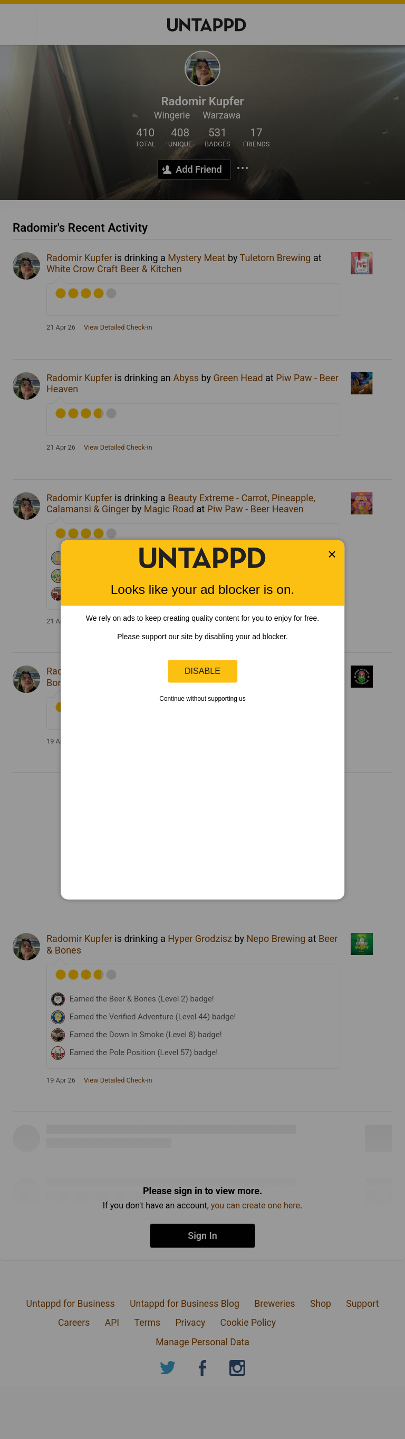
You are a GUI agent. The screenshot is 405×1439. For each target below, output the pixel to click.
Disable (202, 671)
